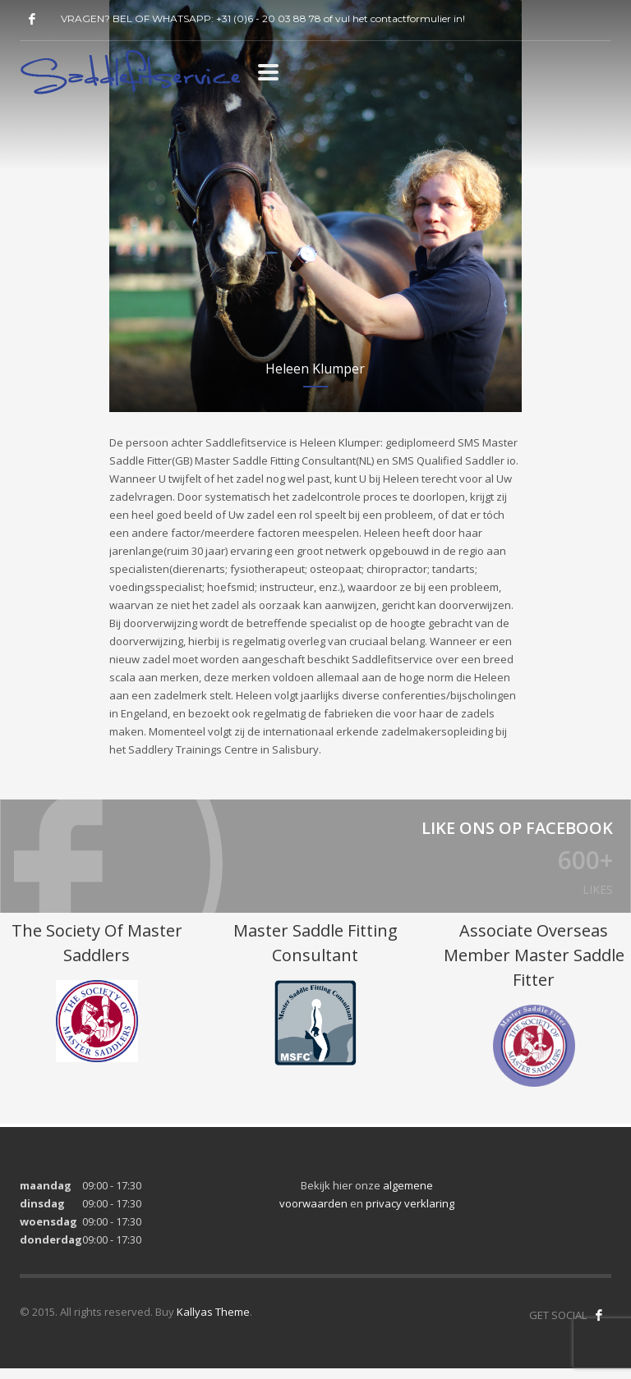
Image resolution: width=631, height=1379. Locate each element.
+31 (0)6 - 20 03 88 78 (268, 18)
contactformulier (411, 18)
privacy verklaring (410, 1214)
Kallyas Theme (213, 1322)
